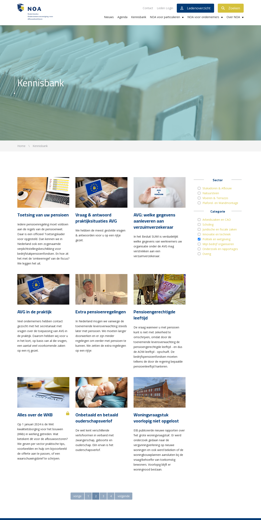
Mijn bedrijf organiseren (218, 244)
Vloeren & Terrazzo (215, 198)
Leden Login (165, 8)
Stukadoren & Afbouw (217, 188)
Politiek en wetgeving (216, 239)
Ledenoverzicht (195, 8)
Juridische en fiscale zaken (219, 229)
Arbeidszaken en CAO (216, 220)
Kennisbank (138, 17)
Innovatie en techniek (216, 234)
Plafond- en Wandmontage (220, 203)
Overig (206, 254)
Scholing (207, 224)
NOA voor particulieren (165, 17)
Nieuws (109, 17)
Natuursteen (210, 193)
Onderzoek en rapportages (220, 249)
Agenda (122, 17)
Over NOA (233, 17)
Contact (148, 8)
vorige (77, 496)
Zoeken (230, 8)
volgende (124, 496)
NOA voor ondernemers (203, 17)
